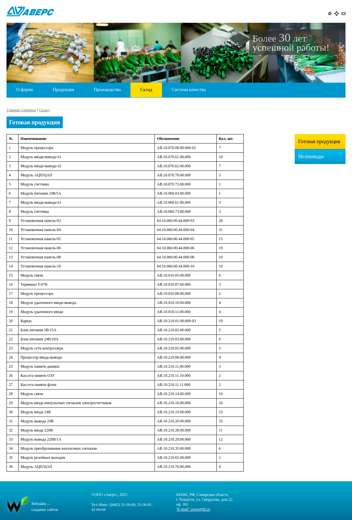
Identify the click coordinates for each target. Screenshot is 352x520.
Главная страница (21, 110)
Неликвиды (311, 156)
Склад (146, 89)
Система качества (189, 89)
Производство (107, 89)
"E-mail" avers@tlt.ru (193, 509)
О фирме (24, 89)
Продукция (63, 89)
